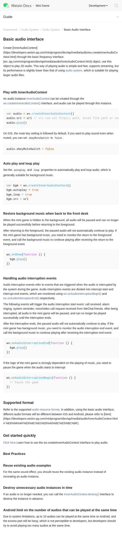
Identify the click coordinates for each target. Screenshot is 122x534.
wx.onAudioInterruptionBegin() (82, 293)
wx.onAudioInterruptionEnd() (21, 298)
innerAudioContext (38, 98)
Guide (7, 17)
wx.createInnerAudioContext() (21, 103)
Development (97, 5)
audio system (74, 70)
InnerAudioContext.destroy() (81, 494)
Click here (9, 442)
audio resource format (45, 409)
